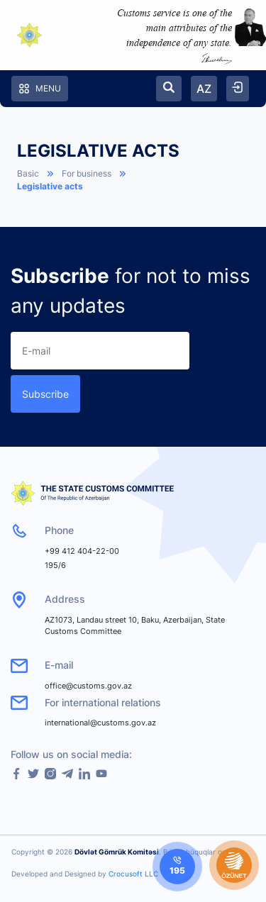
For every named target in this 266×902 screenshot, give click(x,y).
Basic (28, 173)
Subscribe (45, 394)
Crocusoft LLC (133, 873)
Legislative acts (50, 186)
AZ (203, 89)
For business (86, 173)
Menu (39, 88)
